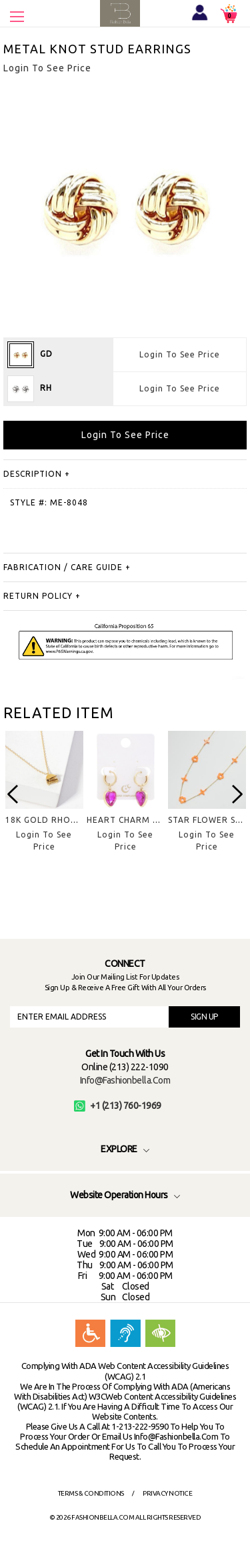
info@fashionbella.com (125, 1080)
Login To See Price (179, 354)
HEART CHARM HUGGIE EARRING (156, 820)
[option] (44, 802)
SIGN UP (204, 1016)
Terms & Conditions (91, 1493)
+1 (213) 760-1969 (117, 1105)
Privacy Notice (167, 1493)
